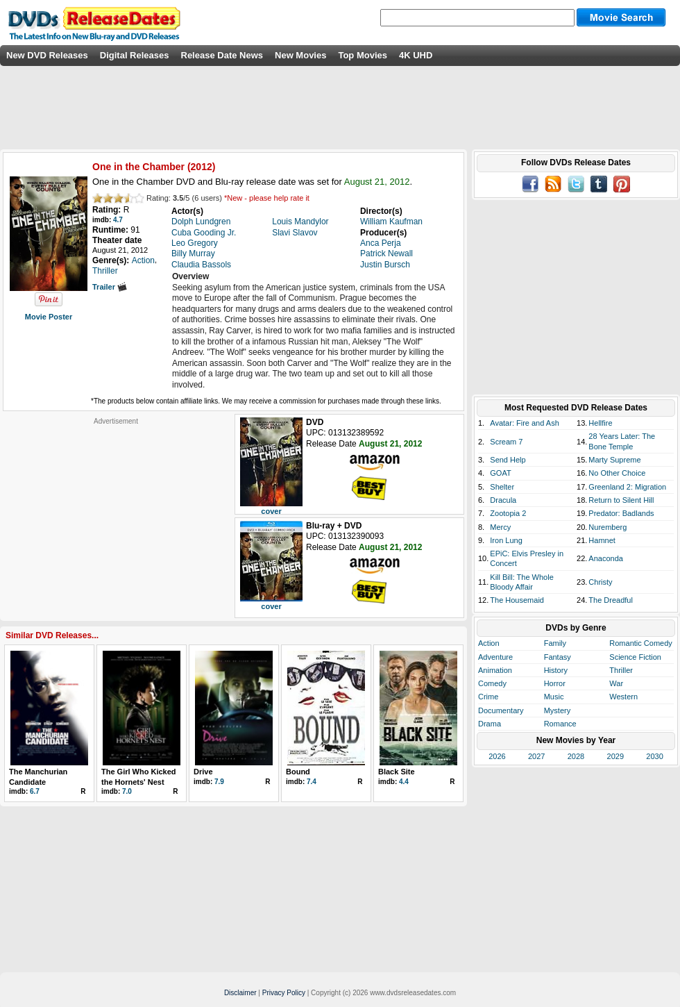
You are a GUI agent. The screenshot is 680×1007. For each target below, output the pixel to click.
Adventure (495, 657)
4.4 (404, 781)
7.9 (219, 781)
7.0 (127, 791)
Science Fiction (635, 657)
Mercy (500, 527)
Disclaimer (240, 993)
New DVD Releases (47, 55)
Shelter (502, 487)
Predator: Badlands (621, 513)
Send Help (507, 460)
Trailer (109, 287)
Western (623, 696)
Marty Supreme (614, 460)
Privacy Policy (283, 993)
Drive (203, 771)
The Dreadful (610, 600)
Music (554, 696)
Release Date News (222, 55)
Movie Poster (48, 317)
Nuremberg (607, 527)
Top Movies (362, 55)
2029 (615, 756)
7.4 (311, 781)
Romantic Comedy (640, 643)
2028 (576, 756)
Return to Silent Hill (621, 500)
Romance (560, 723)
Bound (298, 771)
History (556, 670)
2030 (654, 756)
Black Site (396, 771)
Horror (555, 683)
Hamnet (601, 540)
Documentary (500, 710)
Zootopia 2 (508, 513)
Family (555, 643)
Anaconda (605, 558)
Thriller (621, 670)
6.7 (35, 791)
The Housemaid (517, 600)
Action (489, 643)
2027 (536, 756)
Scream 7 (506, 442)
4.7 (118, 220)
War (616, 683)
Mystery (557, 710)
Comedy (492, 683)
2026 (496, 756)
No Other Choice (616, 473)
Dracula (503, 500)
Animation (495, 670)
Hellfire (600, 423)
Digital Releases (134, 55)
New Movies (300, 55)
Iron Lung (506, 540)
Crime (488, 696)
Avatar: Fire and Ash (524, 423)
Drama (489, 723)
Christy (600, 582)
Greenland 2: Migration (627, 487)
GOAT (500, 473)
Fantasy (557, 657)
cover (271, 511)
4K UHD (415, 55)
